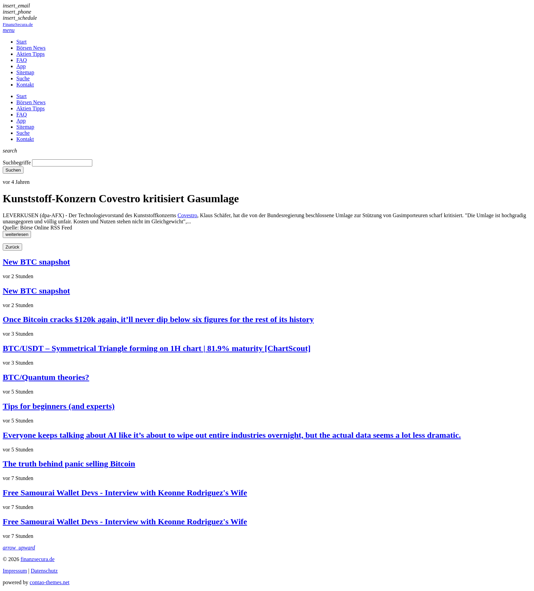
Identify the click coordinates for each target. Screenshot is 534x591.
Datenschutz (44, 571)
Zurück (12, 247)
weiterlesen (16, 234)
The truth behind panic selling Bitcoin (69, 463)
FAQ (21, 60)
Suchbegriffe (17, 162)
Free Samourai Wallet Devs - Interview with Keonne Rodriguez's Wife (125, 492)
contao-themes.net (49, 582)
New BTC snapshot (36, 261)
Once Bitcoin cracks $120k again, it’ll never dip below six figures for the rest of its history (158, 319)
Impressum (15, 571)
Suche (23, 78)
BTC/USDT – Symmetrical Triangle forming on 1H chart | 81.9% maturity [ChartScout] (157, 348)
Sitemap (25, 72)
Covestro (187, 215)
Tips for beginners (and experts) (58, 406)
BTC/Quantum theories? (46, 377)
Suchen (13, 170)
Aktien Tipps (30, 54)
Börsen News (31, 48)
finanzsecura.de (37, 559)
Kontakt (25, 84)
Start (21, 42)
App (21, 66)
